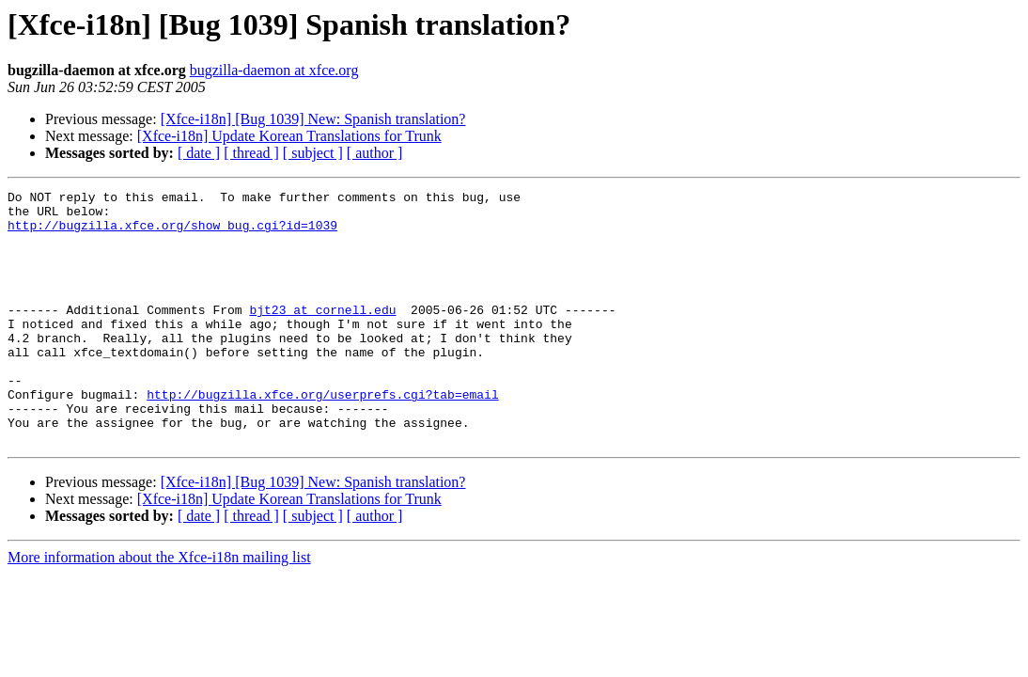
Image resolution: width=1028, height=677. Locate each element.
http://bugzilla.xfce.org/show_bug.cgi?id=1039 (172, 233)
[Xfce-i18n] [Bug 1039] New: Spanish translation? (313, 119)
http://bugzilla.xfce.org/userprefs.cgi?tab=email (322, 436)
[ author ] (375, 153)
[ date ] (199, 153)
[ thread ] (251, 153)
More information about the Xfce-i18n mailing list (159, 608)
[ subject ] (313, 153)
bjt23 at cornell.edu (322, 334)
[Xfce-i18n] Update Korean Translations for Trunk (289, 136)
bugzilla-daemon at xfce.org (274, 70)
